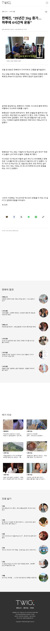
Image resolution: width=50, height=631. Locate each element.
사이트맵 (32, 614)
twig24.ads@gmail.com (28, 618)
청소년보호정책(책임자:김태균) (23, 614)
